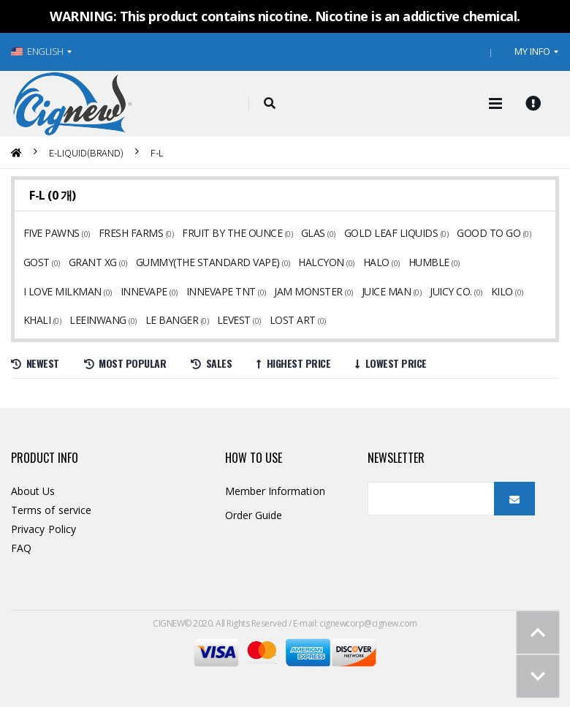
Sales (211, 363)
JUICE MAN (285, 291)
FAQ (21, 548)
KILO (398, 291)
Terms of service (51, 510)
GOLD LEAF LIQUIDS (386, 233)
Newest (35, 363)
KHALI (440, 291)
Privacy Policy (43, 529)
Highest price (293, 363)
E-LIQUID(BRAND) (86, 152)
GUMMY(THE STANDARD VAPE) (205, 262)
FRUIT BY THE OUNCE (229, 233)
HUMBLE (422, 262)
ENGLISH (37, 51)
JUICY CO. (348, 291)
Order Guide (254, 515)
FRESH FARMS (129, 233)
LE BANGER (49, 320)
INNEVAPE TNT (122, 291)
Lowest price (391, 363)
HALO (371, 262)
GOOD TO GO (482, 233)
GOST (36, 262)
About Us (33, 491)
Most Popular (125, 363)
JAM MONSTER (208, 291)
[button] (270, 104)
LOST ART (168, 320)
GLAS (309, 233)
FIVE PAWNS (51, 233)
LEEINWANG (499, 291)
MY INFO (532, 51)
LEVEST (111, 320)
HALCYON (317, 262)
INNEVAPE (47, 291)
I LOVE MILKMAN (499, 262)
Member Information (275, 491)
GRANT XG (91, 262)
